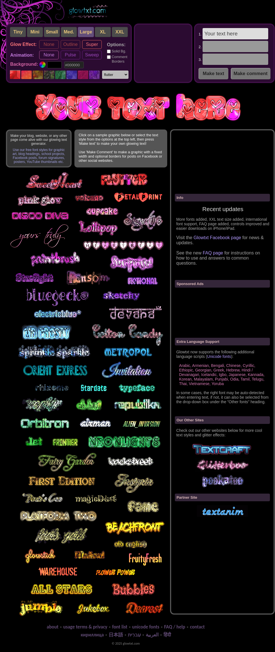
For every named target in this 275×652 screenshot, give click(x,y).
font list (119, 627)
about (53, 627)
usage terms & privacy (85, 627)
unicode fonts (145, 627)
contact (197, 627)
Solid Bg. (116, 51)
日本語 (116, 635)
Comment (117, 59)
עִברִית (134, 635)
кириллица (92, 635)
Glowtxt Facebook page (217, 237)
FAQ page (213, 252)
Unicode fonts (219, 356)
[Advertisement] (163, 52)
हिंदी (167, 635)
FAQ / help (174, 627)
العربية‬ (152, 635)
